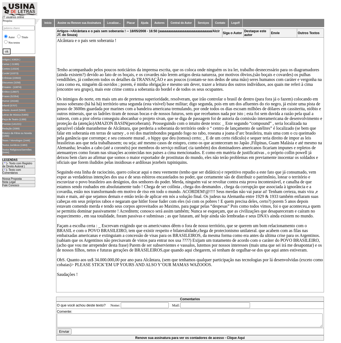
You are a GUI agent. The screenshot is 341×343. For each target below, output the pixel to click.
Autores (159, 22)
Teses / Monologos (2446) (16, 140)
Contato (220, 22)
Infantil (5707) (9, 105)
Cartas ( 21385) (10, 64)
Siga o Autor (233, 33)
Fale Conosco (10, 185)
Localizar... (114, 22)
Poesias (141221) (11, 124)
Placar (131, 22)
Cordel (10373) (10, 73)
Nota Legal (8, 182)
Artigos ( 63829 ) (11, 59)
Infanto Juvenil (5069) (14, 110)
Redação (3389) (11, 128)
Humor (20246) (10, 101)
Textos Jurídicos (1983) (14, 145)
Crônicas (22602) (11, 78)
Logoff (235, 22)
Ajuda (144, 22)
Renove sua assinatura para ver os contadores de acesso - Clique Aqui (191, 340)
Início (47, 22)
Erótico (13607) (10, 91)
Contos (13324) (10, 68)
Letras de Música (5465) (15, 114)
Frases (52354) (10, 96)
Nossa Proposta (12, 178)
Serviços (203, 22)
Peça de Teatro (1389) (14, 119)
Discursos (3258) (11, 82)
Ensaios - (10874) (11, 87)
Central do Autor (181, 22)
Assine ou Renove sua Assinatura (79, 22)
